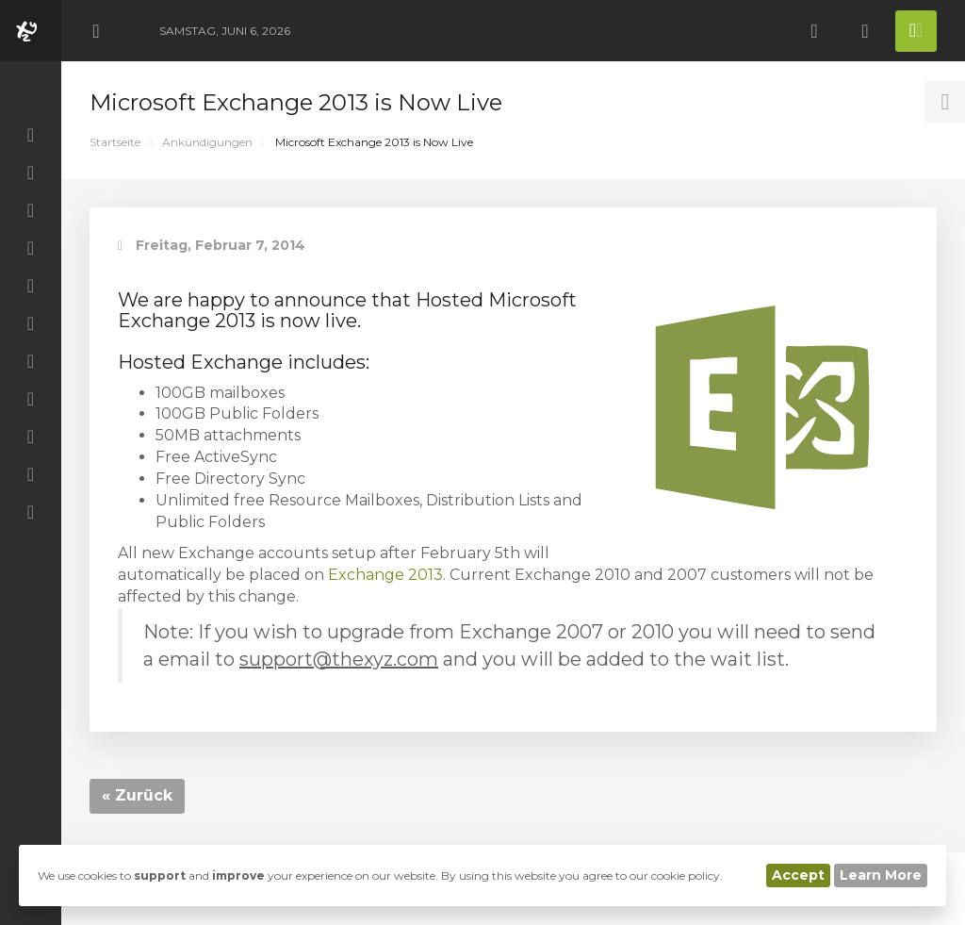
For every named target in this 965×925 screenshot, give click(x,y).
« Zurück (137, 795)
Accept (798, 875)
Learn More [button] (881, 875)
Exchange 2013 (385, 575)
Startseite (115, 142)
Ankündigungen (207, 142)
